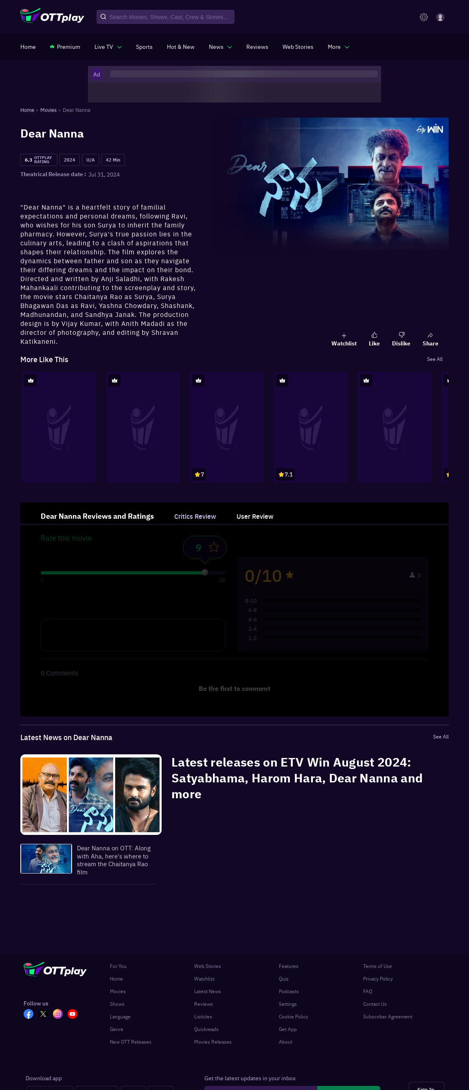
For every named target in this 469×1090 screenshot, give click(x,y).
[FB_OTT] (31, 1014)
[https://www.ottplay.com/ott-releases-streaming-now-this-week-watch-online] (181, 46)
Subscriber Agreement (387, 1016)
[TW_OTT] (45, 1014)
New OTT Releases (130, 1041)
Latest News (207, 991)
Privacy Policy (378, 978)
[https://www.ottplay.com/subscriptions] (65, 46)
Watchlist (204, 978)
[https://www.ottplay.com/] (28, 46)
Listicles (203, 1016)
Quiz (284, 978)
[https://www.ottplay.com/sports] (144, 46)
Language (120, 1016)
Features (288, 966)
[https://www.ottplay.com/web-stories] (298, 46)
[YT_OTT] (75, 1014)
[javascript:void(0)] (108, 46)
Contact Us (375, 1003)
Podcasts (289, 991)
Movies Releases (213, 1041)
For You (118, 966)
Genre (116, 1029)
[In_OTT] (60, 1014)
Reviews (203, 1003)
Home (116, 978)
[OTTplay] (52, 17)
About (285, 1041)
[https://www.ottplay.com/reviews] (257, 46)
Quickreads (206, 1029)
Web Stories (207, 966)
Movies (118, 991)
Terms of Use (377, 966)
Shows (117, 1003)
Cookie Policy (293, 1016)
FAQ (367, 991)
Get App (288, 1029)
